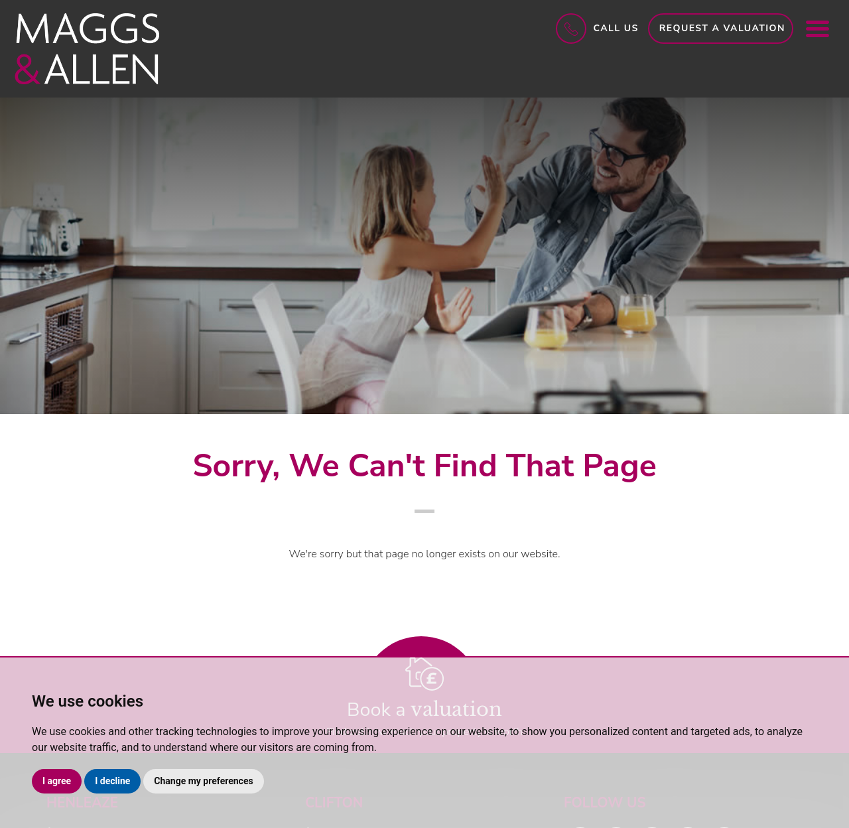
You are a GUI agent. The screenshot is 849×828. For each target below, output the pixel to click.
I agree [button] (56, 781)
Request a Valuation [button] (722, 28)
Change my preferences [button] (203, 781)
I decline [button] (112, 781)
